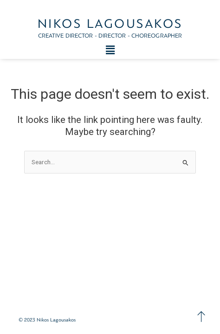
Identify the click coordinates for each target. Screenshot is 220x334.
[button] (110, 50)
